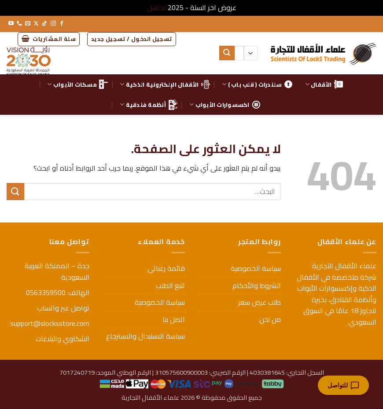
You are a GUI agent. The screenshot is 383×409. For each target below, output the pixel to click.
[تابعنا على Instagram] (53, 24)
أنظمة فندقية (148, 104)
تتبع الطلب (170, 285)
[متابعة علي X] (36, 24)
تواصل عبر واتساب (63, 307)
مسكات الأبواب (77, 84)
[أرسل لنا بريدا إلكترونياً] (27, 24)
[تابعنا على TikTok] (44, 24)
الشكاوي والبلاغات (62, 338)
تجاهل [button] (156, 7)
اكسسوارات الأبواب (225, 104)
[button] (131, 39)
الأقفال (324, 84)
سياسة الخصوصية (256, 268)
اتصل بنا (173, 319)
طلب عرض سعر (259, 302)
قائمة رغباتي (166, 268)
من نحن (270, 319)
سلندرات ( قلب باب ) (257, 84)
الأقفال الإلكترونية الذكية (165, 84)
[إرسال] (226, 53)
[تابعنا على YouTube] (11, 24)
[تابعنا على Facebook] (61, 24)
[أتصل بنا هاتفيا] (19, 24)
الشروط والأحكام (256, 285)
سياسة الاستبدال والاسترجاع (145, 336)
